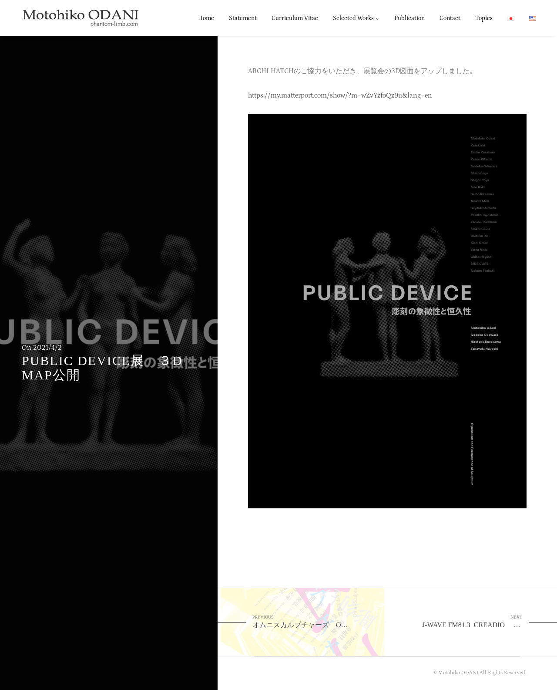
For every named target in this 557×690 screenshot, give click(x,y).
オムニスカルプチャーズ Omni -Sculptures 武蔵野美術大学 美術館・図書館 (319, 621)
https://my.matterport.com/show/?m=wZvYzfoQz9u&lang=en (340, 95)
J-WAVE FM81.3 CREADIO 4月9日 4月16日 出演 (489, 621)
